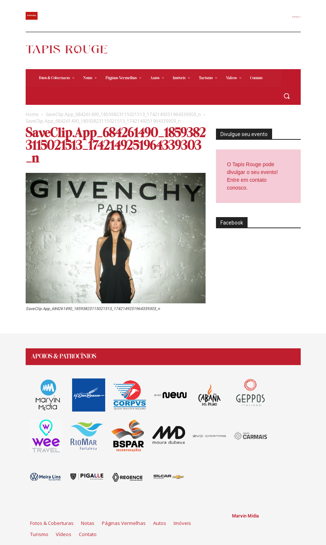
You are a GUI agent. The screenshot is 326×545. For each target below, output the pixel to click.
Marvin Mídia (245, 516)
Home (32, 114)
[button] (287, 96)
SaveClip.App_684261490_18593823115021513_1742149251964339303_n (123, 114)
